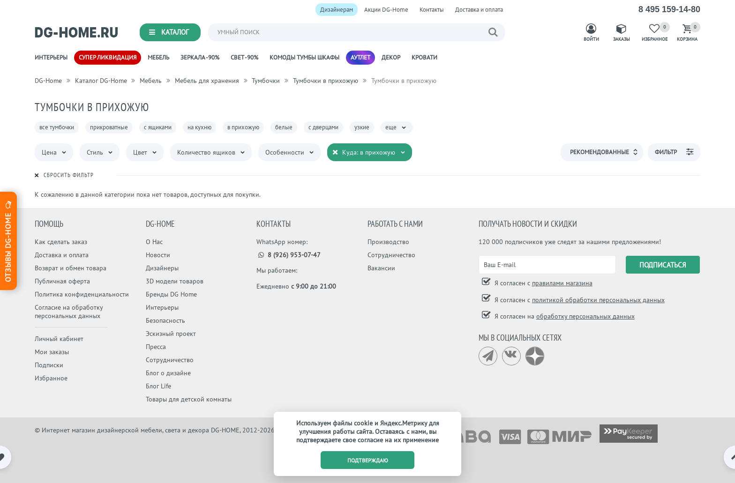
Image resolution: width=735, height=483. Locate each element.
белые (283, 127)
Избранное (51, 378)
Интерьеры (51, 57)
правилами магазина (562, 283)
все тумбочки (56, 127)
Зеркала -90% (199, 57)
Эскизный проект (171, 333)
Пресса (156, 346)
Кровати (424, 57)
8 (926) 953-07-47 (288, 255)
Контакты (432, 10)
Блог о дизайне (168, 373)
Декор (391, 57)
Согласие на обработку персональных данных (69, 311)
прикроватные (109, 127)
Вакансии (381, 268)
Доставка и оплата (479, 10)
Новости (158, 255)
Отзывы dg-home (8, 240)
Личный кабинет (59, 338)
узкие (361, 127)
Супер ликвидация (107, 57)
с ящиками (158, 127)
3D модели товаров (174, 281)
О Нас (154, 242)
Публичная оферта (62, 281)
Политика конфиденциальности (82, 294)
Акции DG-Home (386, 10)
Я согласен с (542, 283)
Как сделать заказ (61, 242)
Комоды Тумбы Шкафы (304, 57)
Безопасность (165, 320)
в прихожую (243, 127)
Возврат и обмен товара (70, 268)
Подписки (49, 365)
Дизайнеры (162, 268)
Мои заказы (52, 352)
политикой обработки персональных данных (598, 300)
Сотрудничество (170, 360)
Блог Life (158, 386)
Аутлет (360, 57)
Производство (388, 242)
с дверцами (323, 127)
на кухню (199, 127)
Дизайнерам (336, 10)
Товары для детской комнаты (189, 399)
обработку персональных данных (585, 316)
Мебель (158, 57)
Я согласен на (564, 316)
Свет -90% (244, 57)
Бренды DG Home (171, 294)
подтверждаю (367, 460)
